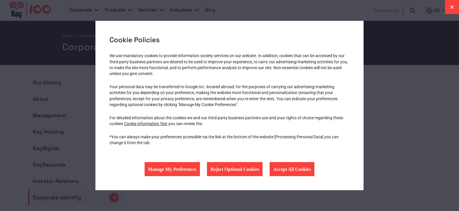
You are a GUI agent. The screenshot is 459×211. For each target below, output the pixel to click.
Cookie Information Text (145, 123)
